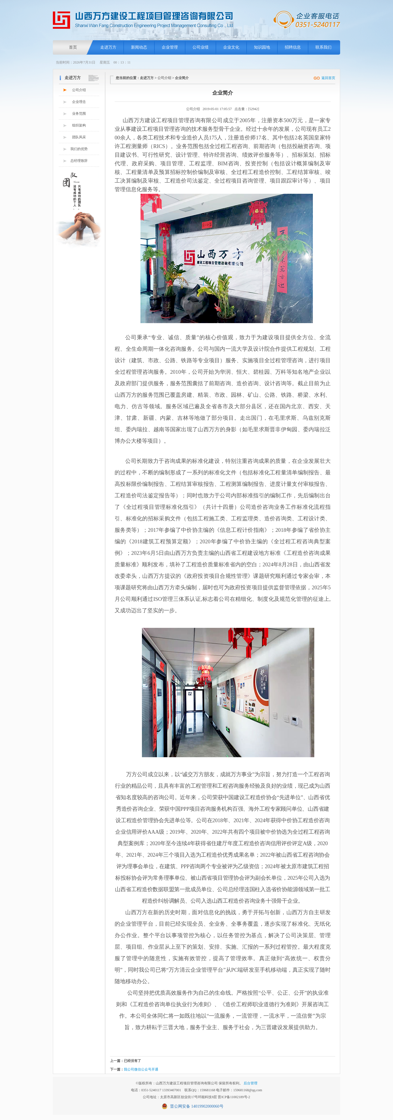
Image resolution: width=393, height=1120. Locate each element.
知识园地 (262, 47)
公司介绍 (79, 90)
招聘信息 (293, 47)
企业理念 (79, 102)
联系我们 (323, 47)
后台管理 (250, 1083)
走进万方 (108, 47)
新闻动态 (139, 47)
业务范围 (79, 114)
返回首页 (328, 78)
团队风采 (79, 137)
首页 (73, 47)
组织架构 (79, 125)
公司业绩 (200, 47)
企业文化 (231, 47)
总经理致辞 (79, 161)
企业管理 (170, 47)
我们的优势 (79, 149)
